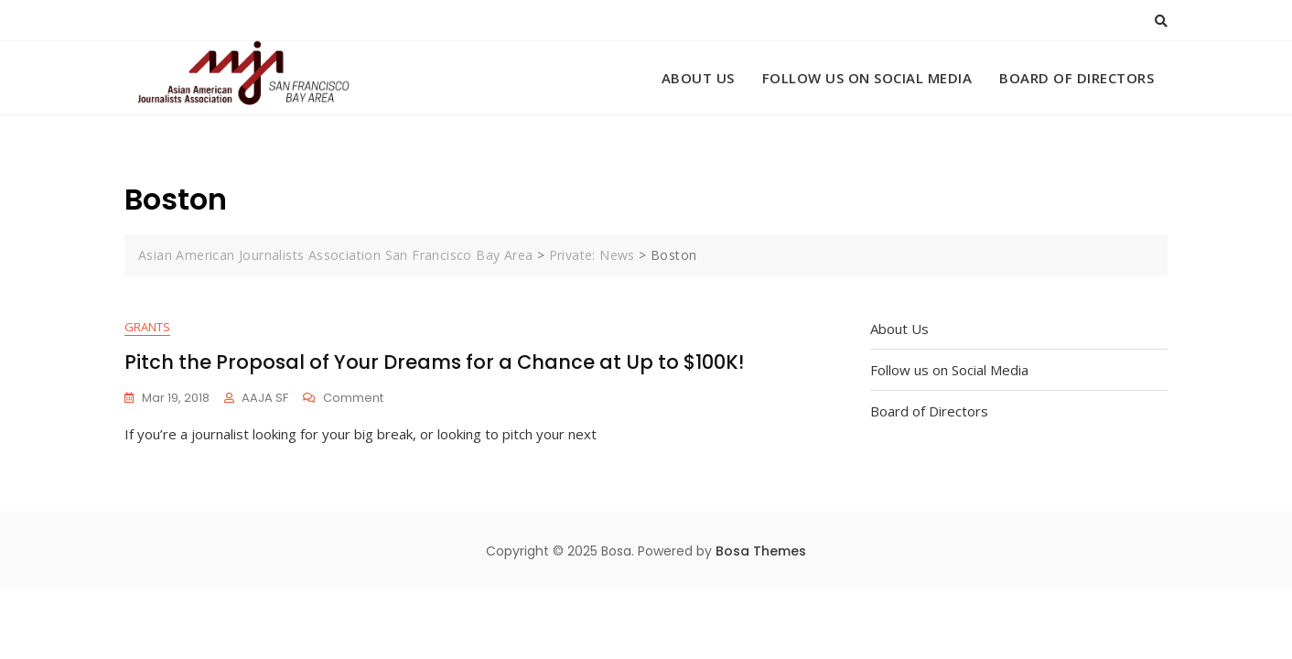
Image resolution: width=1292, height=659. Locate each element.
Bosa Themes (761, 551)
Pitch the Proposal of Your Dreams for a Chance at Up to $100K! (434, 362)
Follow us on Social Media (867, 78)
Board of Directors (1076, 78)
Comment (353, 398)
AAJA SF (265, 397)
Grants (147, 327)
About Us (698, 78)
